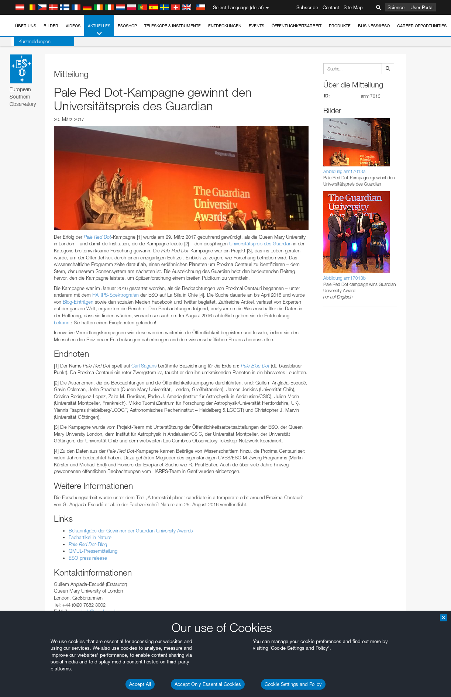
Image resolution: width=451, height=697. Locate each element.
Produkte (340, 25)
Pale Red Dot (97, 237)
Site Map (353, 7)
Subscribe (307, 7)
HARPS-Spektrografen (115, 295)
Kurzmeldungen (32, 41)
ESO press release (88, 558)
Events (256, 25)
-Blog (88, 544)
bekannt (62, 322)
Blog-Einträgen (78, 302)
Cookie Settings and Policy (293, 684)
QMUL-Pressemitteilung (93, 551)
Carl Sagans (143, 366)
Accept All (140, 684)
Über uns (25, 25)
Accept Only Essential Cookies (208, 684)
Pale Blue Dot (255, 366)
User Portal (422, 7)
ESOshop (127, 25)
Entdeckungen (224, 25)
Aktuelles (99, 30)
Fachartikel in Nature (90, 537)
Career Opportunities (422, 25)
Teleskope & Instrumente (172, 25)
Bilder (51, 25)
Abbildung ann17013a (344, 171)
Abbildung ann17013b (344, 278)
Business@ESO (374, 25)
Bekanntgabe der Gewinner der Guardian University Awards (131, 531)
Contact (331, 7)
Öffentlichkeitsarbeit (296, 25)
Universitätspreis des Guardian (260, 243)
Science (396, 7)
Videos (73, 25)
